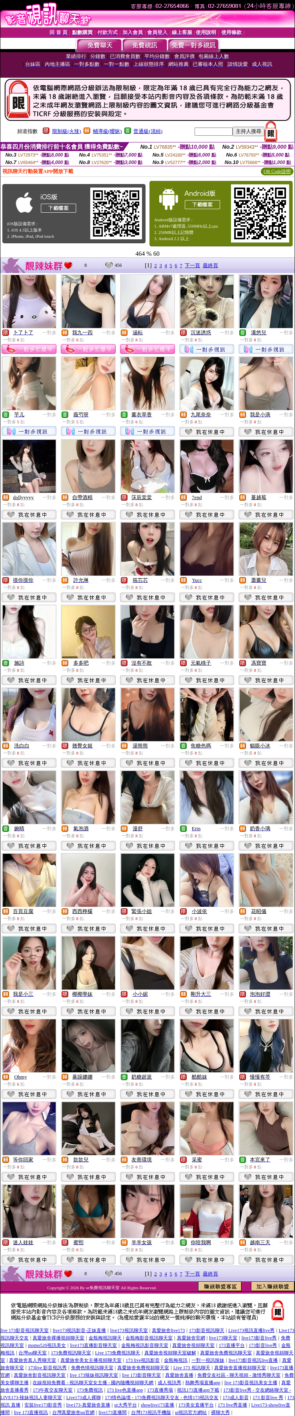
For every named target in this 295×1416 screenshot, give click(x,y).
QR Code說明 (277, 171)
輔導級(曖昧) (107, 131)
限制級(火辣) (66, 131)
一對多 (49, 332)
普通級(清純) (147, 131)
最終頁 (210, 265)
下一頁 (192, 265)
